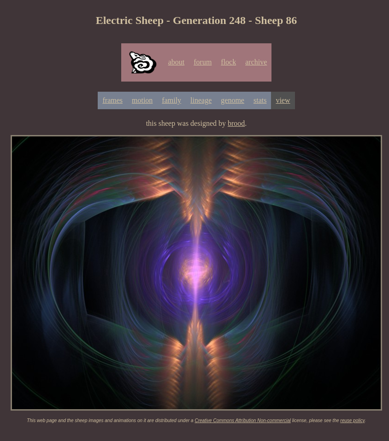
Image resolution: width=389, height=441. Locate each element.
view (283, 100)
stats (259, 100)
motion (142, 100)
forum (203, 62)
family (171, 100)
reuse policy (352, 420)
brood (236, 123)
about (176, 62)
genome (232, 100)
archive (256, 62)
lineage (201, 100)
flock (228, 62)
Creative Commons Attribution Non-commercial (242, 420)
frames (112, 100)
